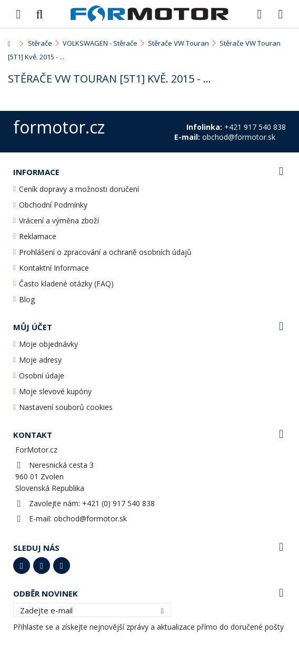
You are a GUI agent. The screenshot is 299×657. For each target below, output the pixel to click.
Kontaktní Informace (54, 268)
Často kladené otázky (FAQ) (66, 284)
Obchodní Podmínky (53, 205)
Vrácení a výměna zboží (59, 220)
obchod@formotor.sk (90, 518)
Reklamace (37, 236)
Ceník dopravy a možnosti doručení (79, 189)
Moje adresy (40, 360)
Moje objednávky (48, 344)
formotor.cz (59, 127)
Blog (27, 299)
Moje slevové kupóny (55, 391)
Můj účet (32, 327)
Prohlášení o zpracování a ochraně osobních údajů (105, 252)
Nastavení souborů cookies (66, 407)
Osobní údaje (41, 376)
